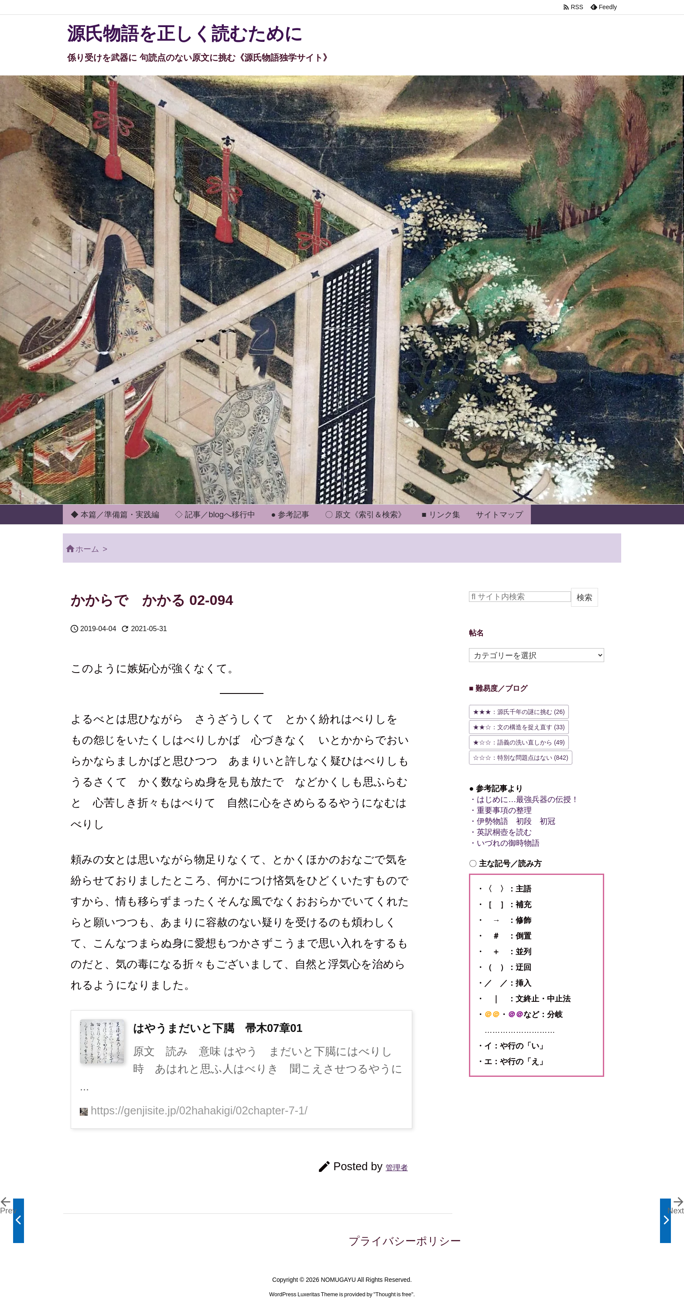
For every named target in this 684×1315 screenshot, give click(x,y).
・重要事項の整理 (500, 810)
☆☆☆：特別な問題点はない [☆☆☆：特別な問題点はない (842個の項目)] (520, 757)
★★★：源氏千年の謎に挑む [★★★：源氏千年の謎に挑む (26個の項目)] (519, 711)
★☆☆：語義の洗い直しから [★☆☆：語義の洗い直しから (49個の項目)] (519, 742)
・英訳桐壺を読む (500, 832)
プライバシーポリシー (405, 1241)
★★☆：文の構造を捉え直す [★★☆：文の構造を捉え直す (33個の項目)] (519, 727)
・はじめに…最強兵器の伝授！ (524, 799)
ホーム (87, 548)
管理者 (397, 1167)
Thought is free (393, 1294)
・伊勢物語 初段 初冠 (512, 821)
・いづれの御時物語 (504, 842)
